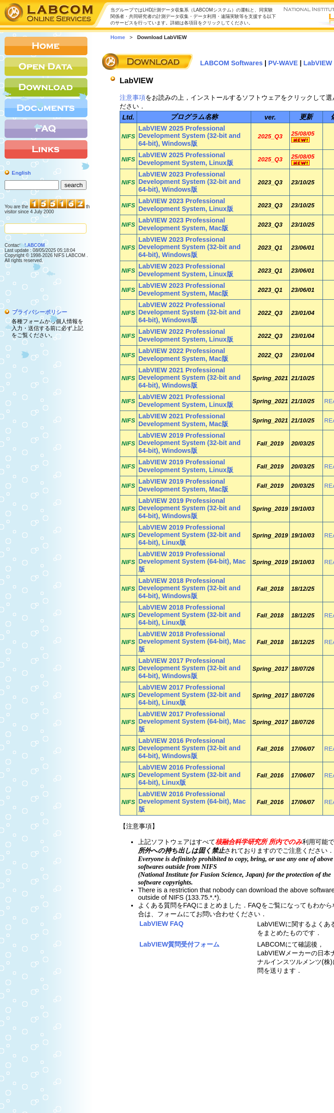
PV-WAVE (283, 63)
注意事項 (132, 97)
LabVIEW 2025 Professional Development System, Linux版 (185, 158)
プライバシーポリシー (39, 312)
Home (117, 37)
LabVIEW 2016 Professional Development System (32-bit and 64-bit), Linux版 (189, 775)
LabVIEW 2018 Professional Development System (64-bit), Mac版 (192, 641)
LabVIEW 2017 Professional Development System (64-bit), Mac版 (192, 721)
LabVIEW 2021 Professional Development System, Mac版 (183, 420)
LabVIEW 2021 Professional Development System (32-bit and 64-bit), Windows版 (189, 377)
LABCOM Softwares (231, 63)
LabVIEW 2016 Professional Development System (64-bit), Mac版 (192, 801)
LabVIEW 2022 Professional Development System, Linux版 (185, 335)
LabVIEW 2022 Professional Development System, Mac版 (183, 354)
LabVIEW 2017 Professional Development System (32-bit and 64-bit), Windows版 (189, 668)
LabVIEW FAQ (161, 923)
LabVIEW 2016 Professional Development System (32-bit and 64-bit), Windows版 (189, 748)
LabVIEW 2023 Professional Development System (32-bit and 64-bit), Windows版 (189, 182)
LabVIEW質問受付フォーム (179, 944)
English (21, 173)
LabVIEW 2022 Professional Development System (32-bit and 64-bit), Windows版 (189, 312)
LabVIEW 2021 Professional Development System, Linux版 (185, 400)
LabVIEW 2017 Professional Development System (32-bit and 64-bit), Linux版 (189, 695)
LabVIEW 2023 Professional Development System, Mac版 (183, 224)
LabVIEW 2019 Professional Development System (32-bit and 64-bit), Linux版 (189, 535)
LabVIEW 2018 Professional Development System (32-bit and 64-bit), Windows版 (189, 588)
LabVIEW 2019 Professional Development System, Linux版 (185, 466)
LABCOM (34, 245)
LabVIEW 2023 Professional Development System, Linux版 (185, 204)
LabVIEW (318, 63)
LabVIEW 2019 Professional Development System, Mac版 (183, 485)
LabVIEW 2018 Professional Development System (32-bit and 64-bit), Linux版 (189, 615)
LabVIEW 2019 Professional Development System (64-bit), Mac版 (192, 561)
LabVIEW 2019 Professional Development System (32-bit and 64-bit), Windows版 (189, 443)
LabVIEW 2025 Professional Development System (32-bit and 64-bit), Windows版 (189, 136)
